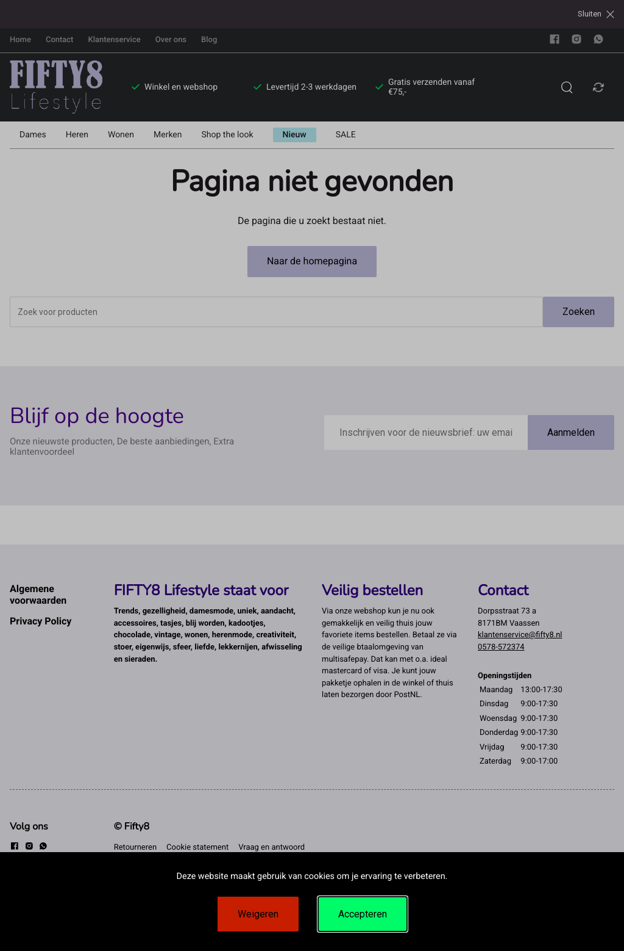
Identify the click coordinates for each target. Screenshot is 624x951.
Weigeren (258, 914)
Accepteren (362, 914)
